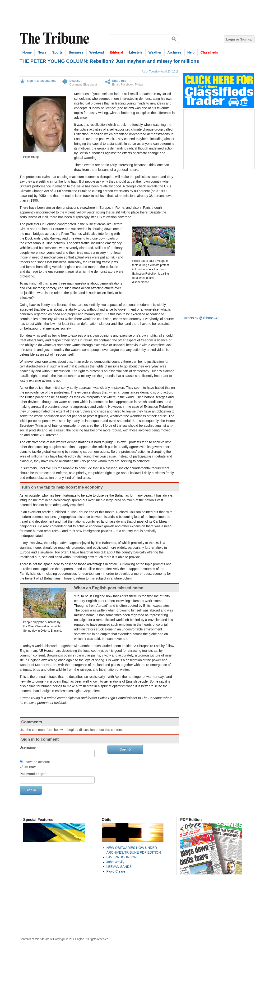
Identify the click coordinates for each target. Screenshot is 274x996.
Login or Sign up (239, 39)
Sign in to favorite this (41, 80)
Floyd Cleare (116, 871)
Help (191, 52)
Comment (76, 84)
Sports (57, 52)
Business (76, 52)
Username (28, 747)
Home (27, 52)
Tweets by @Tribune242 (201, 318)
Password (33, 774)
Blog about (90, 84)
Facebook (127, 84)
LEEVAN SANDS (119, 867)
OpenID (125, 749)
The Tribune (55, 38)
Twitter (139, 84)
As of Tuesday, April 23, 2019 (160, 71)
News (41, 52)
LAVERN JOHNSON (122, 857)
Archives (174, 52)
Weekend (96, 52)
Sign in (31, 790)
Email (115, 84)
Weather (155, 52)
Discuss (75, 80)
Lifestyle (136, 52)
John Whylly (115, 862)
